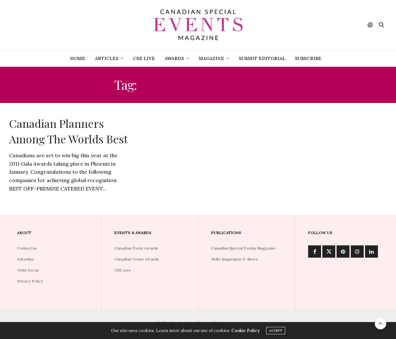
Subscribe (308, 58)
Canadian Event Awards (136, 248)
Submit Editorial (262, 58)
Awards (174, 58)
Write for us (28, 270)
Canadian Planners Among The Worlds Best (68, 131)
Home (77, 58)
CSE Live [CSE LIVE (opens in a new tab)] (144, 58)
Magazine (211, 58)
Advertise (25, 259)
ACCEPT (275, 331)
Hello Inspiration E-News (234, 259)
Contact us (27, 248)
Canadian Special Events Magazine (243, 248)
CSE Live (122, 270)
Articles (107, 58)
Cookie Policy (245, 331)
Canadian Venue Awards (136, 259)
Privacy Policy (30, 281)
